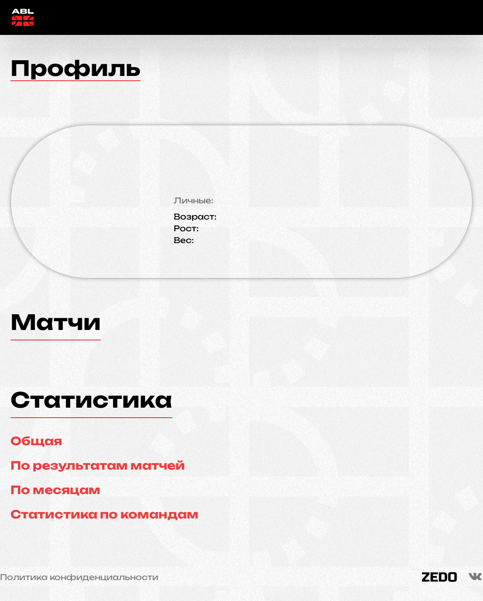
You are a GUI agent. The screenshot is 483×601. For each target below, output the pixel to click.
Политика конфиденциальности (79, 577)
